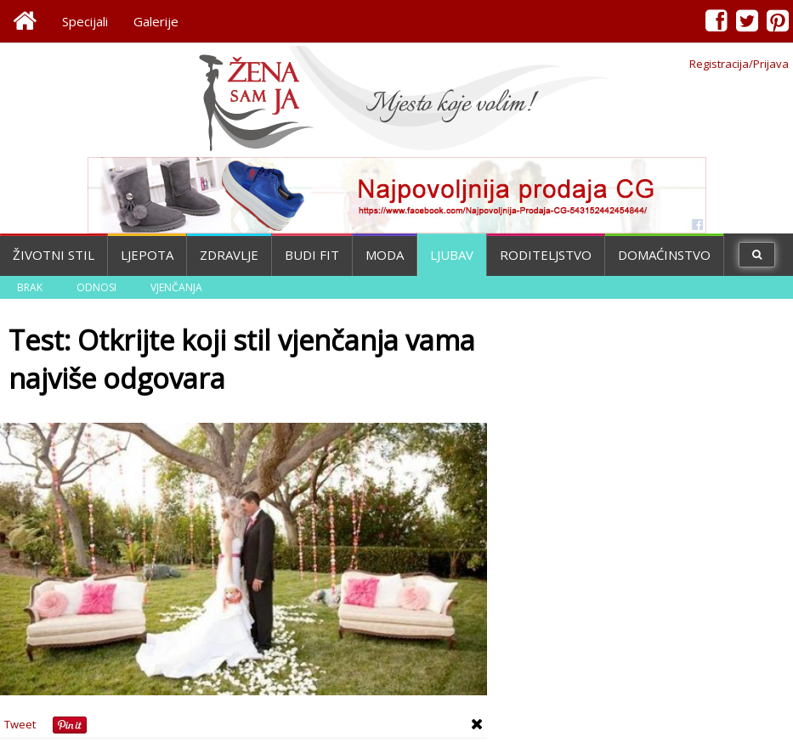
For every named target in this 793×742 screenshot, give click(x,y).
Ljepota (147, 254)
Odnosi (96, 287)
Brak (29, 287)
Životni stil (53, 254)
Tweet (20, 724)
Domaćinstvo (664, 254)
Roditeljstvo (546, 254)
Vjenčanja (176, 287)
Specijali (85, 21)
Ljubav (451, 254)
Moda (384, 254)
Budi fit (312, 254)
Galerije (155, 21)
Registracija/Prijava (739, 63)
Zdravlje (229, 254)
